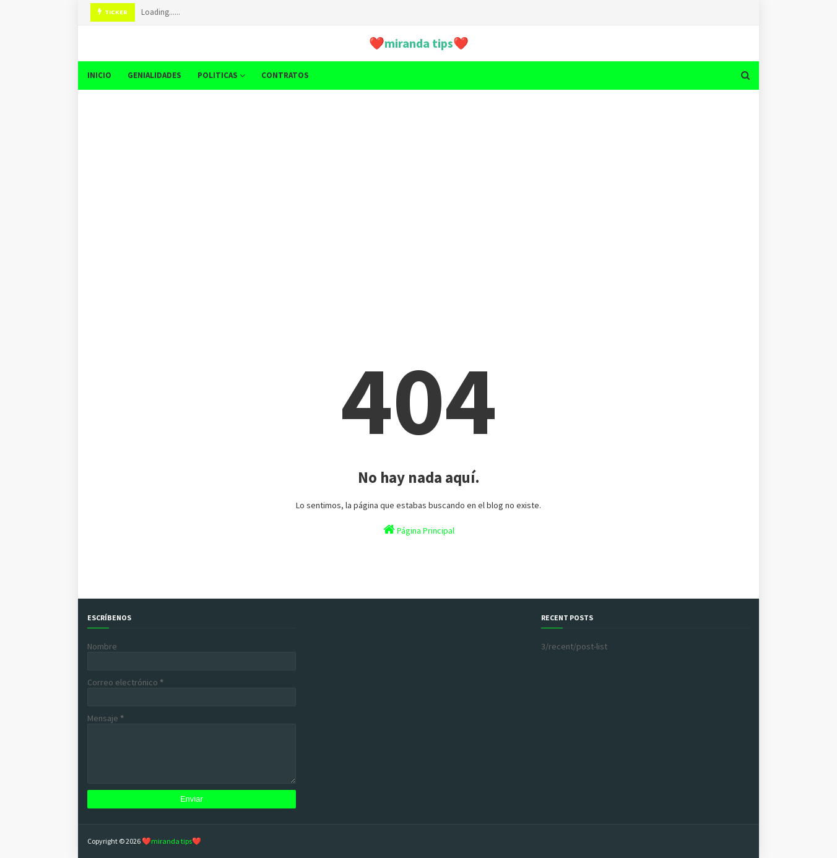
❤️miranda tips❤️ (419, 43)
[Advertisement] (418, 195)
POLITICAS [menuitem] (217, 75)
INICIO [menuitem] (99, 75)
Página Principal (418, 529)
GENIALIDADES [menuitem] (154, 75)
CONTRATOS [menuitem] (285, 75)
